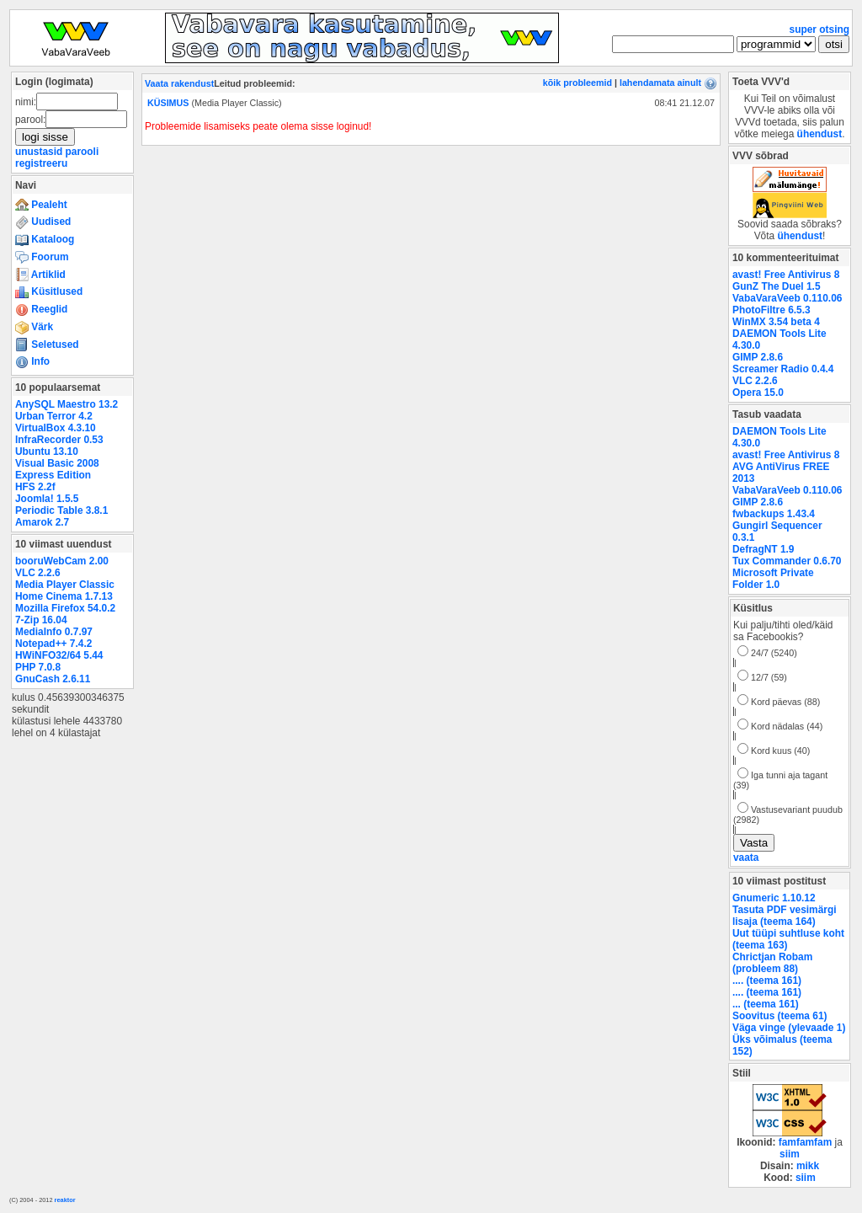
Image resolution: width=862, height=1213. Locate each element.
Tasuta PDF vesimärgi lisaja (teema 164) (784, 915)
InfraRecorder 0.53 (59, 440)
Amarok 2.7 (42, 522)
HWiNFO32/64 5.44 (59, 655)
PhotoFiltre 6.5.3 (771, 310)
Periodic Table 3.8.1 (61, 510)
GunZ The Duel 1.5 (776, 286)
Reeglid (41, 309)
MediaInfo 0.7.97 (54, 632)
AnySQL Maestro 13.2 (66, 404)
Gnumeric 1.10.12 (774, 898)
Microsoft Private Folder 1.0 (773, 578)
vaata (745, 857)
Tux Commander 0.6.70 (786, 561)
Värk (34, 327)
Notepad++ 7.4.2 (53, 643)
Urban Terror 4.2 (54, 416)
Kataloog (44, 239)
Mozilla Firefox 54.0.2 (65, 608)
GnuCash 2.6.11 (52, 679)
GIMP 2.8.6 (757, 357)
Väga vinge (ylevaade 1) (788, 1028)
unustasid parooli (56, 152)
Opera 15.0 (758, 392)
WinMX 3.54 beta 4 (776, 322)
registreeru (41, 163)
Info (32, 361)
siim (790, 1154)
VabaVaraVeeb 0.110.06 (787, 298)
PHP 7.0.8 (38, 667)
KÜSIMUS (168, 103)
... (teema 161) (765, 1004)
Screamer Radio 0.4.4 (782, 369)
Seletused (47, 344)
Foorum (42, 257)
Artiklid (40, 275)
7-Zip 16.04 (41, 620)
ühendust (820, 134)
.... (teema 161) (766, 980)
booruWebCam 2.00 (62, 561)
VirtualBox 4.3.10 (55, 428)
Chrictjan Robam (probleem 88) (772, 963)
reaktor (65, 1200)
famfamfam (806, 1142)
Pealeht (41, 205)
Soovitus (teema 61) (779, 1016)
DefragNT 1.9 (763, 549)
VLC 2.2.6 (38, 573)
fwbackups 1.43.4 (773, 514)
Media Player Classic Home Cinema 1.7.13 (64, 590)
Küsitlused (48, 291)
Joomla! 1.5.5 (46, 499)
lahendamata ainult (660, 82)
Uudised (43, 221)
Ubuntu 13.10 (46, 451)
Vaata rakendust (179, 83)
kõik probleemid (577, 82)
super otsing (819, 29)
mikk (807, 1166)
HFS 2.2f (35, 487)
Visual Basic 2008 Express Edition (57, 469)
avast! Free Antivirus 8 (785, 275)
